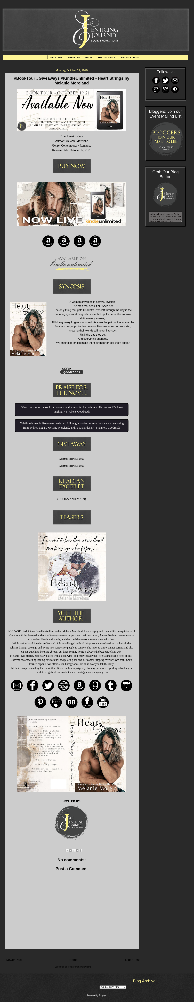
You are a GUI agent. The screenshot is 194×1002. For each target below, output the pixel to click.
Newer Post (14, 960)
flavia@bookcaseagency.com (93, 672)
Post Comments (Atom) (79, 966)
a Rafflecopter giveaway (71, 459)
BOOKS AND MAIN (71, 499)
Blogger (103, 995)
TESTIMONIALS (106, 57)
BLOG (88, 57)
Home (73, 960)
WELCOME (56, 57)
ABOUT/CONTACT (131, 57)
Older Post (132, 960)
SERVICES (74, 57)
